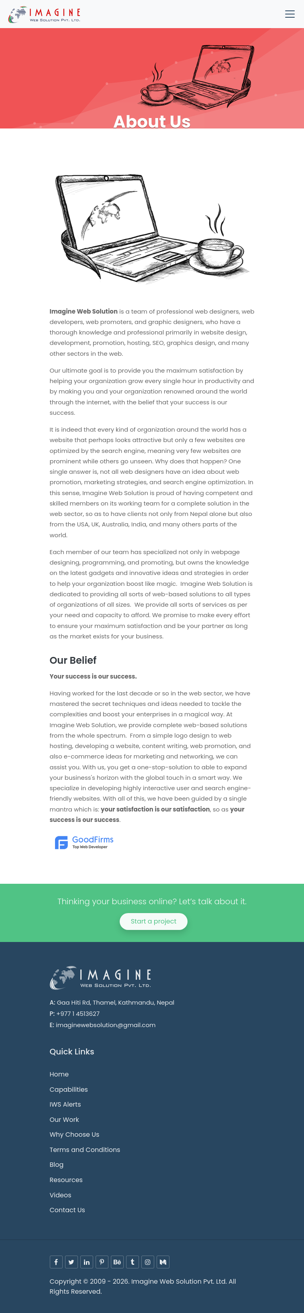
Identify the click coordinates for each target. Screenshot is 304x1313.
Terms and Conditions (85, 1149)
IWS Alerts (65, 1104)
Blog (57, 1164)
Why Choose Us (75, 1134)
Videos (60, 1195)
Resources (66, 1180)
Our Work (64, 1119)
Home (59, 1074)
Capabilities (69, 1089)
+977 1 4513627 (78, 1013)
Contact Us (67, 1210)
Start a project (154, 921)
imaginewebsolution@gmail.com (105, 1025)
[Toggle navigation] (290, 14)
